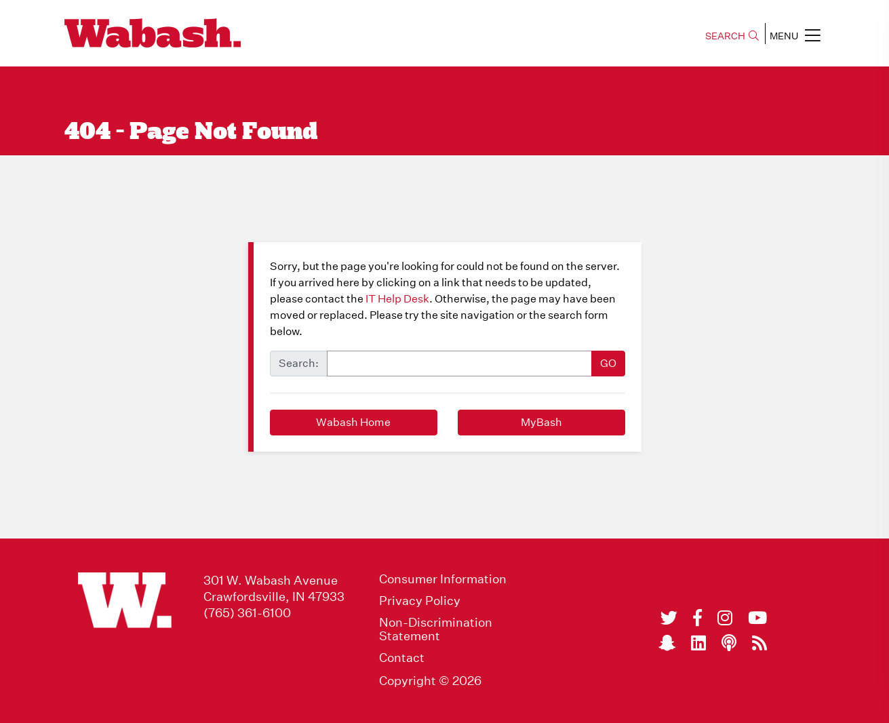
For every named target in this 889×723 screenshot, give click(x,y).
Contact (401, 658)
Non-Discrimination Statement (435, 629)
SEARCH (732, 36)
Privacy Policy (419, 601)
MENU (795, 35)
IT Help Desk (397, 298)
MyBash (541, 422)
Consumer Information (443, 579)
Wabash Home (353, 422)
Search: (299, 363)
